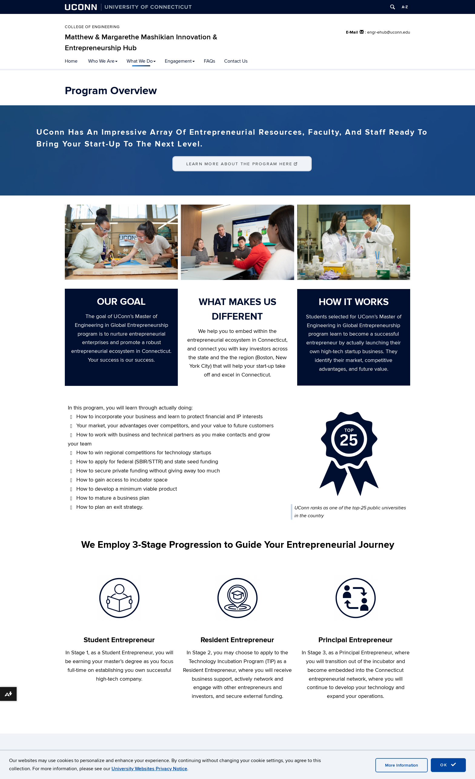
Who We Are (103, 61)
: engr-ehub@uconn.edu (387, 32)
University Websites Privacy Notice (149, 769)
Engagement (180, 61)
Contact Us (235, 61)
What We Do (141, 61)
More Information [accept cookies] (401, 765)
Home (71, 61)
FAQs (209, 61)
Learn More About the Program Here (242, 163)
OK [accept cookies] (448, 764)
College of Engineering (92, 27)
